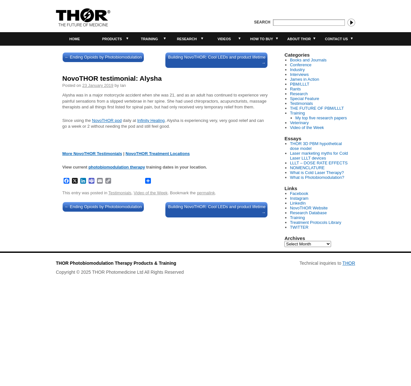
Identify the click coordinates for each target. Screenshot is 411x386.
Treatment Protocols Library (315, 222)
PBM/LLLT (299, 84)
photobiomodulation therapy (116, 278)
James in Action (304, 79)
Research (187, 39)
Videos (224, 39)
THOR (348, 351)
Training (149, 39)
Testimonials (120, 304)
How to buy (261, 39)
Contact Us (336, 39)
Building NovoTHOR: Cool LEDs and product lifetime (217, 60)
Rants (295, 89)
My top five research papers (321, 117)
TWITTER (299, 227)
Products (112, 39)
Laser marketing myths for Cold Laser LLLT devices (319, 156)
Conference (300, 64)
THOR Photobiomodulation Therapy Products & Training (116, 351)
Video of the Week (151, 304)
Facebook (299, 193)
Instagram (299, 198)
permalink (206, 304)
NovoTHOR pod (107, 120)
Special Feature (304, 98)
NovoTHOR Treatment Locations (158, 265)
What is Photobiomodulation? (317, 177)
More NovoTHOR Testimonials (92, 265)
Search (262, 22)
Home (74, 39)
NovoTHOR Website (309, 208)
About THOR (299, 39)
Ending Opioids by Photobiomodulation (103, 57)
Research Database (308, 212)
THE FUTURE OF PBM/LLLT (317, 108)
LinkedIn (298, 203)
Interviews (299, 74)
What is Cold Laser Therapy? (317, 172)
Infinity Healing (150, 120)
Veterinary (299, 122)
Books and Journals (308, 60)
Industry (297, 69)
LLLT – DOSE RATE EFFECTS (319, 163)
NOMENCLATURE (307, 167)
